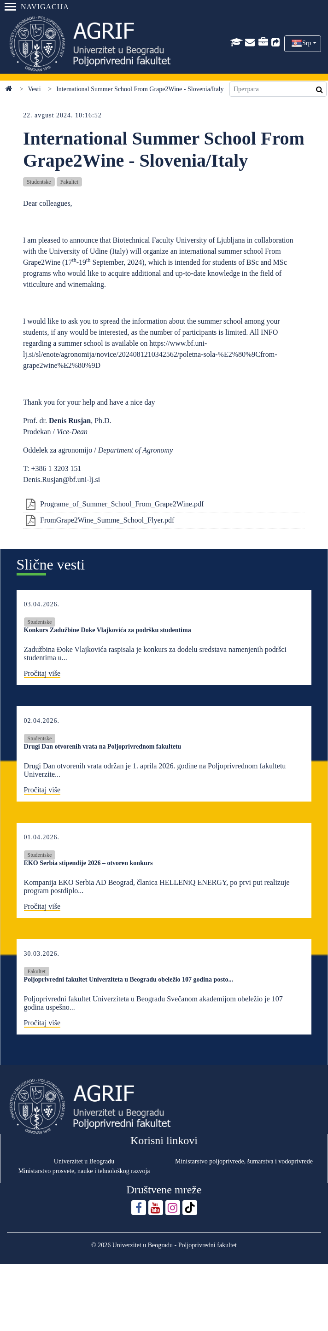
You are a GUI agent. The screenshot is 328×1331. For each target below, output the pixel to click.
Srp (306, 43)
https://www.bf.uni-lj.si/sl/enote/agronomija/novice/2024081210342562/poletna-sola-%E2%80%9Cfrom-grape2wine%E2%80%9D (150, 354)
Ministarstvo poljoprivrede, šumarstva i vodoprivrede (244, 1161)
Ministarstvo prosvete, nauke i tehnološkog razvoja (84, 1171)
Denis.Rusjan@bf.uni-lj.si (61, 479)
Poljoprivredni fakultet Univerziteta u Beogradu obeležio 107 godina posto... (128, 979)
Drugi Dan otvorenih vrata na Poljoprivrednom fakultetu (103, 746)
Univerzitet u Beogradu (84, 1161)
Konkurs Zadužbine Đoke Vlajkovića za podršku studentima (107, 630)
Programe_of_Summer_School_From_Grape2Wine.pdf (122, 504)
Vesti (34, 89)
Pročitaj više (42, 673)
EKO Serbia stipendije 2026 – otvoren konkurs (88, 863)
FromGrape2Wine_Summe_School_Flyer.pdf (107, 520)
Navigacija (37, 7)
